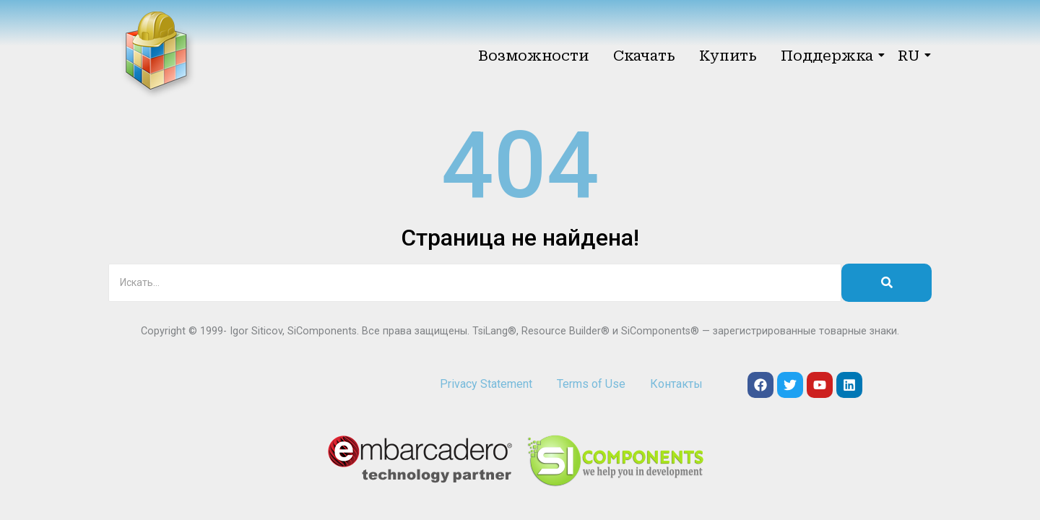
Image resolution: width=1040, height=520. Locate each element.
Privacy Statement (486, 384)
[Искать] (474, 283)
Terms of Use (591, 384)
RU (911, 55)
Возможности (533, 55)
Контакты (676, 384)
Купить (727, 55)
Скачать (644, 55)
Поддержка (829, 55)
